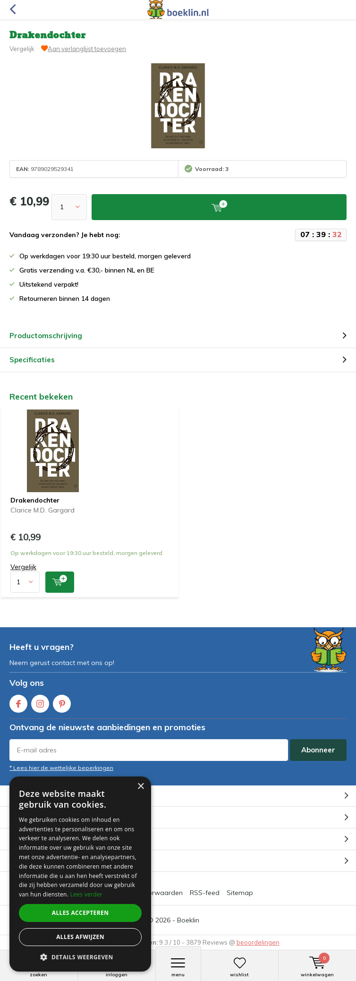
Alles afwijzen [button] (80, 937)
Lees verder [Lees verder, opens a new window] (86, 894)
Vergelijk (21, 48)
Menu (178, 967)
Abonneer (318, 749)
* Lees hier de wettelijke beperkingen (61, 767)
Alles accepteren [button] (80, 913)
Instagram (40, 701)
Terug (12, 9)
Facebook (18, 701)
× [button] (140, 786)
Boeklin (188, 920)
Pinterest (62, 701)
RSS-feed (205, 892)
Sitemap (240, 892)
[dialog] (80, 874)
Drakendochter (34, 500)
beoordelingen (258, 942)
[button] (80, 957)
